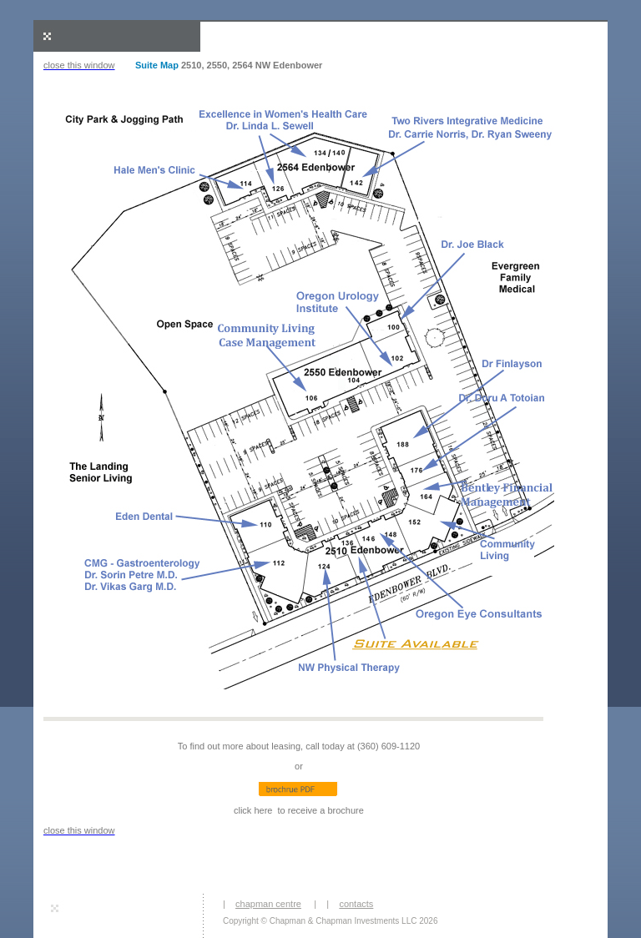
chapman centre (268, 904)
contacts (356, 904)
